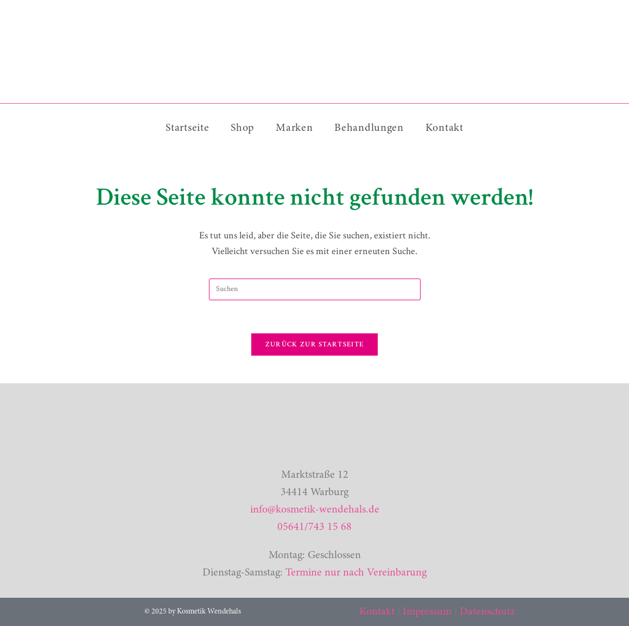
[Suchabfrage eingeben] (315, 289)
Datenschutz (487, 611)
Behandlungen (368, 128)
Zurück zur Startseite (314, 344)
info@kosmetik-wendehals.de (314, 509)
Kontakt (444, 128)
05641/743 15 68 (314, 527)
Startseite (187, 128)
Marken (294, 128)
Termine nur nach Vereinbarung (356, 572)
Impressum (427, 611)
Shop (242, 128)
